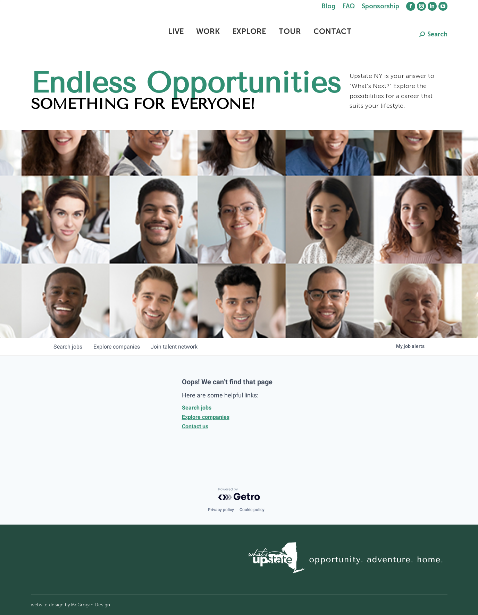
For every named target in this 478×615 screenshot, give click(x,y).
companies (117, 346)
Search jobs (196, 407)
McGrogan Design (90, 604)
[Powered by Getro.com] (239, 494)
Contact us (195, 426)
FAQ (348, 6)
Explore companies (205, 417)
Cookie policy (252, 509)
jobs (68, 346)
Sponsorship (380, 6)
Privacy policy (221, 509)
